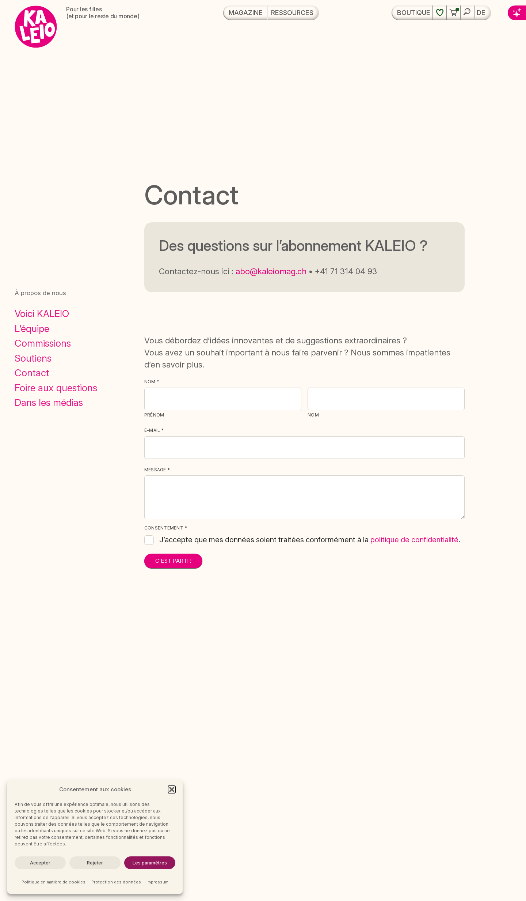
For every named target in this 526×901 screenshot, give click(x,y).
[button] (171, 789)
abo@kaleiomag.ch (271, 271)
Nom (313, 415)
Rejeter (95, 863)
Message (157, 470)
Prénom (154, 415)
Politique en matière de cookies (53, 882)
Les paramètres (150, 863)
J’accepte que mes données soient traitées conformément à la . (309, 539)
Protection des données (116, 882)
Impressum (157, 882)
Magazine (246, 12)
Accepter (40, 863)
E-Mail (154, 430)
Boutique (413, 12)
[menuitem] (482, 12)
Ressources (292, 12)
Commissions (43, 343)
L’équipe (32, 328)
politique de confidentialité (414, 539)
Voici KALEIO (42, 313)
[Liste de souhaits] (440, 12)
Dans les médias (49, 402)
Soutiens (33, 358)
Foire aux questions (56, 387)
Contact (32, 372)
